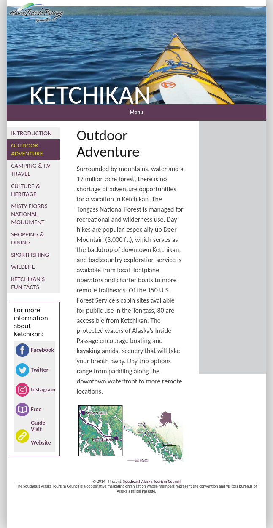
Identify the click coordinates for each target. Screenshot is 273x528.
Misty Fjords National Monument (29, 214)
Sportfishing (30, 254)
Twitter (39, 369)
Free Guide (38, 411)
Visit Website (41, 436)
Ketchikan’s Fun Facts (28, 283)
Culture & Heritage (25, 190)
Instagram (42, 389)
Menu (136, 112)
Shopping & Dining (27, 238)
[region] (136, 53)
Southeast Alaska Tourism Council (152, 481)
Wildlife (23, 267)
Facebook (42, 350)
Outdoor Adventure (27, 149)
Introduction (31, 133)
